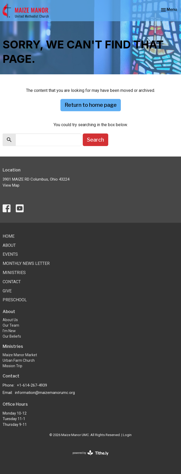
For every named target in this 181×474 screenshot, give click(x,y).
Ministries (14, 272)
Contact (12, 281)
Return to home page (91, 105)
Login (127, 435)
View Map (11, 185)
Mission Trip (12, 366)
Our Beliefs (12, 336)
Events (10, 254)
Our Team (11, 325)
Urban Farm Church (19, 360)
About (9, 245)
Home (8, 236)
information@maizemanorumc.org (45, 392)
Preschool (15, 299)
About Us (10, 320)
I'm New (9, 331)
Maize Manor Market (20, 355)
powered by (90, 453)
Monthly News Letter (26, 263)
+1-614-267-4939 (32, 385)
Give (7, 290)
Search (95, 140)
